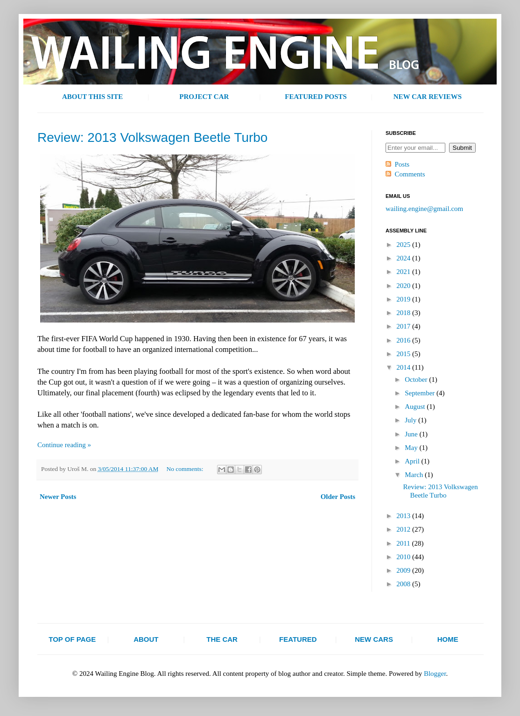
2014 (404, 367)
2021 (404, 271)
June (412, 434)
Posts (402, 164)
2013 (404, 515)
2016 (404, 340)
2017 (404, 326)
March (415, 474)
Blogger (435, 673)
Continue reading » (64, 445)
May (412, 447)
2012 (404, 529)
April (413, 461)
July (411, 420)
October (417, 379)
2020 (404, 285)
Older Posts (338, 496)
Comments (410, 174)
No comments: (185, 468)
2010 (404, 557)
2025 (404, 244)
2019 (404, 299)
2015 (404, 354)
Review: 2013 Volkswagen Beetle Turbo (152, 137)
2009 (404, 570)
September (420, 393)
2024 (404, 258)
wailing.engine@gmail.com (424, 208)
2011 (404, 543)
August (416, 406)
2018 (404, 312)
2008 (404, 584)
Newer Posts (58, 496)
